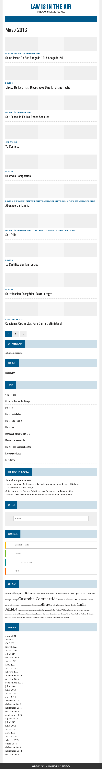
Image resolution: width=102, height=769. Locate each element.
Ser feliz (10, 234)
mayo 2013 (10, 729)
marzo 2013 (11, 736)
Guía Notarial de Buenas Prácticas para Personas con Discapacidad (39, 491)
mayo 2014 (10, 693)
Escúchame (10, 373)
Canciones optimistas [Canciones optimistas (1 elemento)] (62, 594)
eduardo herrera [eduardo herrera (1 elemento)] (58, 605)
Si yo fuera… (10, 460)
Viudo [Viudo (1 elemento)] (55, 618)
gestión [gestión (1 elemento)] (39, 610)
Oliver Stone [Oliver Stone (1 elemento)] (63, 614)
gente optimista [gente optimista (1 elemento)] (31, 610)
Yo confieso (12, 146)
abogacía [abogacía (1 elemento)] (8, 594)
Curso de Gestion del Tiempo (17, 401)
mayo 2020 (10, 650)
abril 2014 (10, 697)
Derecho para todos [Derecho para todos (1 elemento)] (17, 605)
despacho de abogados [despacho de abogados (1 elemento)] (32, 605)
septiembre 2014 (13, 682)
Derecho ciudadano (13, 414)
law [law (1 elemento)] (75, 610)
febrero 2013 (11, 740)
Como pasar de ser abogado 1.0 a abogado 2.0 (34, 57)
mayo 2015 (10, 661)
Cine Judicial (11, 142)
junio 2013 (10, 725)
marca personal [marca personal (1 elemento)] (84, 610)
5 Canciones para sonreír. (18, 480)
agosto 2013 (11, 718)
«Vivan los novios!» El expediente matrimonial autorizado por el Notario (42, 484)
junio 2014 (10, 690)
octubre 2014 (12, 679)
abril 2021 (10, 643)
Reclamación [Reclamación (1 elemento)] (15, 618)
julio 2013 (10, 722)
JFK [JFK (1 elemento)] (62, 610)
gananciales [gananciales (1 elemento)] (21, 610)
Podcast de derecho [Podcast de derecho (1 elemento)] (80, 614)
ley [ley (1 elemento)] (77, 610)
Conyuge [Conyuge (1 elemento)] (14, 600)
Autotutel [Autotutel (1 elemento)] (37, 594)
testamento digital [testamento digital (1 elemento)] (33, 618)
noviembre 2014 (13, 675)
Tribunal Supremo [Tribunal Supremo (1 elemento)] (46, 618)
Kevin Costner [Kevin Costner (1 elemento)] (68, 610)
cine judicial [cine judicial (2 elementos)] (77, 593)
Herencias (9, 427)
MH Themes (66, 766)
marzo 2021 (11, 647)
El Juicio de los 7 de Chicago (19, 487)
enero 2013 (11, 743)
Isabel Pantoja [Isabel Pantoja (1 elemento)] (56, 610)
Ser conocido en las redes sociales (27, 116)
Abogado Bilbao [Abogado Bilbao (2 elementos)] (22, 593)
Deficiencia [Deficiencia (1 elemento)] (61, 600)
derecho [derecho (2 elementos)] (71, 599)
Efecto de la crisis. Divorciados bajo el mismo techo (37, 87)
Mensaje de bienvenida (54, 201)
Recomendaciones (13, 319)
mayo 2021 (10, 639)
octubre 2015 (12, 657)
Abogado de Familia (17, 205)
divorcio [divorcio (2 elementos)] (46, 605)
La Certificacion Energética (21, 264)
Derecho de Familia (13, 421)
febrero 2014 (11, 700)
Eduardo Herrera (13, 352)
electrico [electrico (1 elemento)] (73, 605)
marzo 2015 (11, 668)
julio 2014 (10, 686)
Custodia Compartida (17, 175)
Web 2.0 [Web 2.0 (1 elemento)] (60, 618)
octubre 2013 (12, 711)
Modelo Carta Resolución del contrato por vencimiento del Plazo (38, 494)
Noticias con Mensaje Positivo (80, 201)
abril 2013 (10, 733)
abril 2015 (10, 664)
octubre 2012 (12, 754)
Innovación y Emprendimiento (28, 54)
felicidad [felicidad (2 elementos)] (11, 610)
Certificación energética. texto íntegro (28, 293)
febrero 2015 (11, 672)
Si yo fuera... (71, 231)
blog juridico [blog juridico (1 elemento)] (49, 594)
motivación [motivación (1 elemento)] (44, 614)
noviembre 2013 (13, 708)
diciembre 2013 (13, 704)
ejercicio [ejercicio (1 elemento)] (67, 605)
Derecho (9, 54)
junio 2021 (10, 636)
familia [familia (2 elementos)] (81, 605)
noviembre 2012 (13, 751)
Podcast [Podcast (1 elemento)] (70, 614)
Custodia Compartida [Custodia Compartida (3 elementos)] (37, 599)
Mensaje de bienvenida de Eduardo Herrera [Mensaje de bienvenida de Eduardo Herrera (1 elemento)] (25, 614)
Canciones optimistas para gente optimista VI (33, 323)
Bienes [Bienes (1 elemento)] (43, 594)
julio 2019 (10, 654)
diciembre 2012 (13, 747)
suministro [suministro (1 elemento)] (23, 618)
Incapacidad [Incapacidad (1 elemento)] (46, 610)
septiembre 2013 (13, 715)
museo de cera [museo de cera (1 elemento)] (53, 614)
